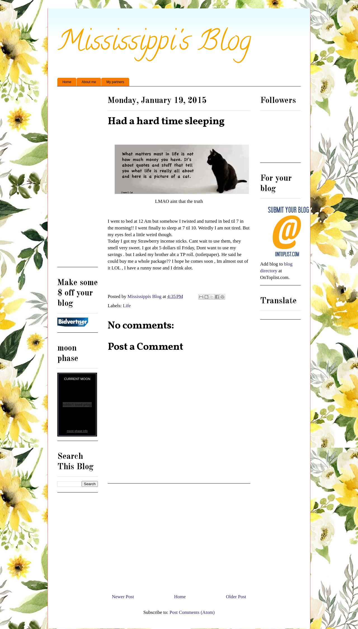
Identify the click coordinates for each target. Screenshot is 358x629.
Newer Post (123, 596)
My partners (115, 82)
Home (66, 82)
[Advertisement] (179, 536)
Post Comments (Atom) (192, 612)
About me (89, 82)
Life (127, 305)
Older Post (236, 596)
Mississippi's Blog (154, 43)
